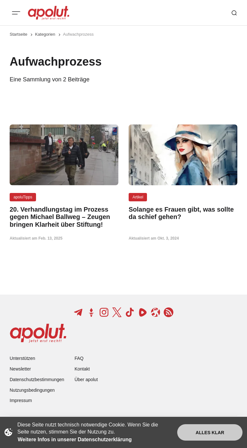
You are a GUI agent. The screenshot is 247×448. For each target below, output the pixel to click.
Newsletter (20, 368)
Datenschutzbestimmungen (37, 379)
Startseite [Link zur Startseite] (18, 34)
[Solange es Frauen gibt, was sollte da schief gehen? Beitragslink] (183, 213)
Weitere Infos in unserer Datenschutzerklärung (75, 439)
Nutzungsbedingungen (32, 390)
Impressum (21, 400)
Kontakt (82, 368)
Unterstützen (22, 358)
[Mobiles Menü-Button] (16, 12)
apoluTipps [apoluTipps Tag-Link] (23, 197)
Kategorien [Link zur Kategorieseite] (45, 34)
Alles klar (210, 432)
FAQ (79, 358)
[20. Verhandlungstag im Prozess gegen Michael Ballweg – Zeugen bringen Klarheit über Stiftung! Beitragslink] (64, 217)
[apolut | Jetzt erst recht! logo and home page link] (48, 13)
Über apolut (86, 379)
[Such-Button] (234, 13)
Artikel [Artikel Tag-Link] (138, 197)
